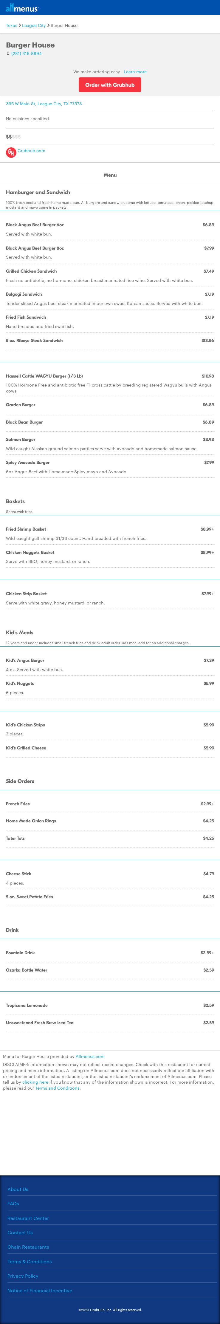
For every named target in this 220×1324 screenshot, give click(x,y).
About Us (17, 1189)
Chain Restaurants (28, 1247)
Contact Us (20, 1232)
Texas (11, 25)
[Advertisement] (110, 1136)
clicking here (35, 1082)
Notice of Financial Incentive (39, 1290)
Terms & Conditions (29, 1261)
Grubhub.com (25, 150)
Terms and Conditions (57, 1088)
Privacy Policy (22, 1276)
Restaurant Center (28, 1218)
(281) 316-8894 (26, 53)
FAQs (13, 1203)
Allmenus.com (90, 1056)
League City (34, 25)
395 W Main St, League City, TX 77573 (44, 103)
